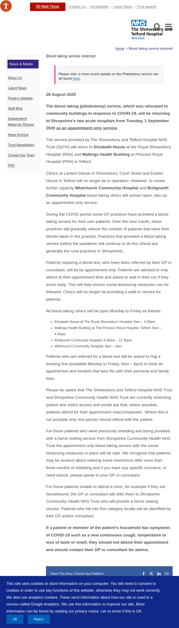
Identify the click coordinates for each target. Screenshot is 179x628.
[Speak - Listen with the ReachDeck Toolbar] (6, 6)
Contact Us (77, 6)
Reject (39, 619)
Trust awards (146, 6)
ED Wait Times (47, 6)
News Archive (18, 135)
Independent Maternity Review (21, 122)
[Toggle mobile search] (157, 26)
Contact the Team (21, 155)
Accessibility (99, 6)
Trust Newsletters (21, 145)
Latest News (122, 6)
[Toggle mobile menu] (169, 26)
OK (15, 619)
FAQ (11, 165)
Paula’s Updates (20, 98)
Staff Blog (15, 108)
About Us (15, 78)
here (76, 78)
